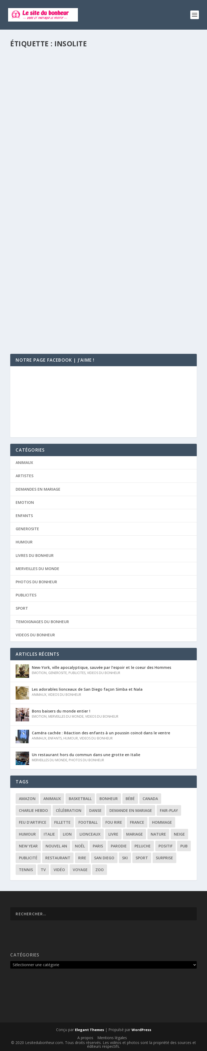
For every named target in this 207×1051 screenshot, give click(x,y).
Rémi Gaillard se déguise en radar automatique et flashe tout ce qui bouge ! (102, 297)
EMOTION (25, 502)
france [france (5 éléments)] (137, 822)
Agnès (26, 155)
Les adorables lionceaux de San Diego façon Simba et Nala (87, 689)
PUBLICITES (26, 595)
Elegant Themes (89, 1029)
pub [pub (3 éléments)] (184, 846)
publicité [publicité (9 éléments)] (28, 857)
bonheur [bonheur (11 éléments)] (108, 798)
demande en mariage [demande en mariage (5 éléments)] (130, 810)
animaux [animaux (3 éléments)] (52, 798)
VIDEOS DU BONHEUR (90, 155)
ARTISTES (24, 475)
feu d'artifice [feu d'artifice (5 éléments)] (32, 822)
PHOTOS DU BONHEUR (36, 581)
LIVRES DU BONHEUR (35, 555)
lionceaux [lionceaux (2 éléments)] (90, 834)
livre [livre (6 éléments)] (113, 834)
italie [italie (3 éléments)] (49, 834)
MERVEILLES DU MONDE (37, 568)
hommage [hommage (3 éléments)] (162, 822)
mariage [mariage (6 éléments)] (134, 834)
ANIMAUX (24, 462)
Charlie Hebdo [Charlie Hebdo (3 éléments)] (33, 810)
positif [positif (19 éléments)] (165, 846)
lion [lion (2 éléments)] (67, 834)
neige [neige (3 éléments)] (179, 834)
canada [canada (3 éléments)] (150, 798)
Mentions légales (112, 1037)
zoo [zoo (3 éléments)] (99, 869)
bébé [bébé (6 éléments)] (130, 798)
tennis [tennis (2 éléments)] (26, 869)
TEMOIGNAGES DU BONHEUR (42, 621)
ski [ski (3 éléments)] (125, 857)
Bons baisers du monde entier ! (61, 711)
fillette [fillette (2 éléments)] (62, 822)
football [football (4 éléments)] (88, 822)
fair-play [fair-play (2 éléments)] (169, 810)
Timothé (28, 309)
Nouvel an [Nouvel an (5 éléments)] (56, 846)
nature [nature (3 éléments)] (158, 834)
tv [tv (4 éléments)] (43, 869)
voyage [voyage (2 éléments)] (80, 869)
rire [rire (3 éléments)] (82, 857)
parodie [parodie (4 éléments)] (119, 846)
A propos (85, 1037)
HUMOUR (64, 155)
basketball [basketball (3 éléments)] (80, 798)
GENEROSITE (27, 528)
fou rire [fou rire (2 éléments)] (113, 822)
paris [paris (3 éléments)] (98, 846)
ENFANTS (24, 515)
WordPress (141, 1029)
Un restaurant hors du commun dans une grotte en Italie (86, 754)
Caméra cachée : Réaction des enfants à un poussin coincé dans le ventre (101, 732)
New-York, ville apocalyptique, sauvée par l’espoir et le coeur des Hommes (101, 667)
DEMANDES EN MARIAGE (38, 489)
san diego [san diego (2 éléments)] (104, 857)
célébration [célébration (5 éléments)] (68, 810)
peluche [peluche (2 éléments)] (142, 846)
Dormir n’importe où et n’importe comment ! (72, 147)
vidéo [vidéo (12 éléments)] (59, 869)
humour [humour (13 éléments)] (27, 834)
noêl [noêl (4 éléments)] (80, 846)
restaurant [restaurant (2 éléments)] (57, 857)
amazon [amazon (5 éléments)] (27, 798)
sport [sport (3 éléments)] (142, 857)
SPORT (22, 608)
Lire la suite (31, 164)
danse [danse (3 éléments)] (95, 810)
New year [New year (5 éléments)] (28, 846)
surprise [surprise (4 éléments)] (164, 857)
